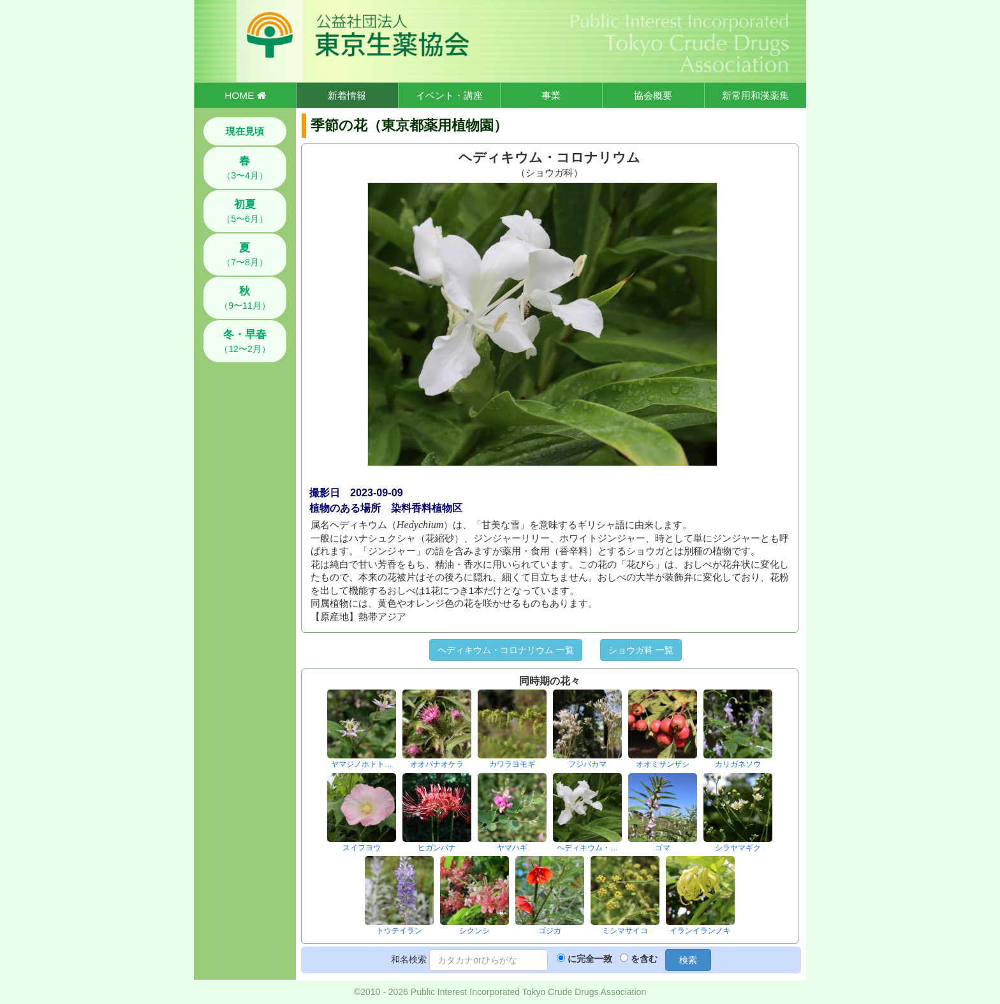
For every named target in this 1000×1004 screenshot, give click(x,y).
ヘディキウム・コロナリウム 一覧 (506, 650)
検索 (688, 960)
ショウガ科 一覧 (640, 650)
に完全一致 (590, 959)
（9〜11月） (244, 298)
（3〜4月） (245, 168)
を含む (644, 959)
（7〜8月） (245, 254)
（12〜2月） (244, 341)
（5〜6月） (245, 211)
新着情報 (347, 95)
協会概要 (653, 95)
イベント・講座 (449, 95)
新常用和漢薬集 (755, 95)
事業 (551, 95)
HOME (244, 95)
